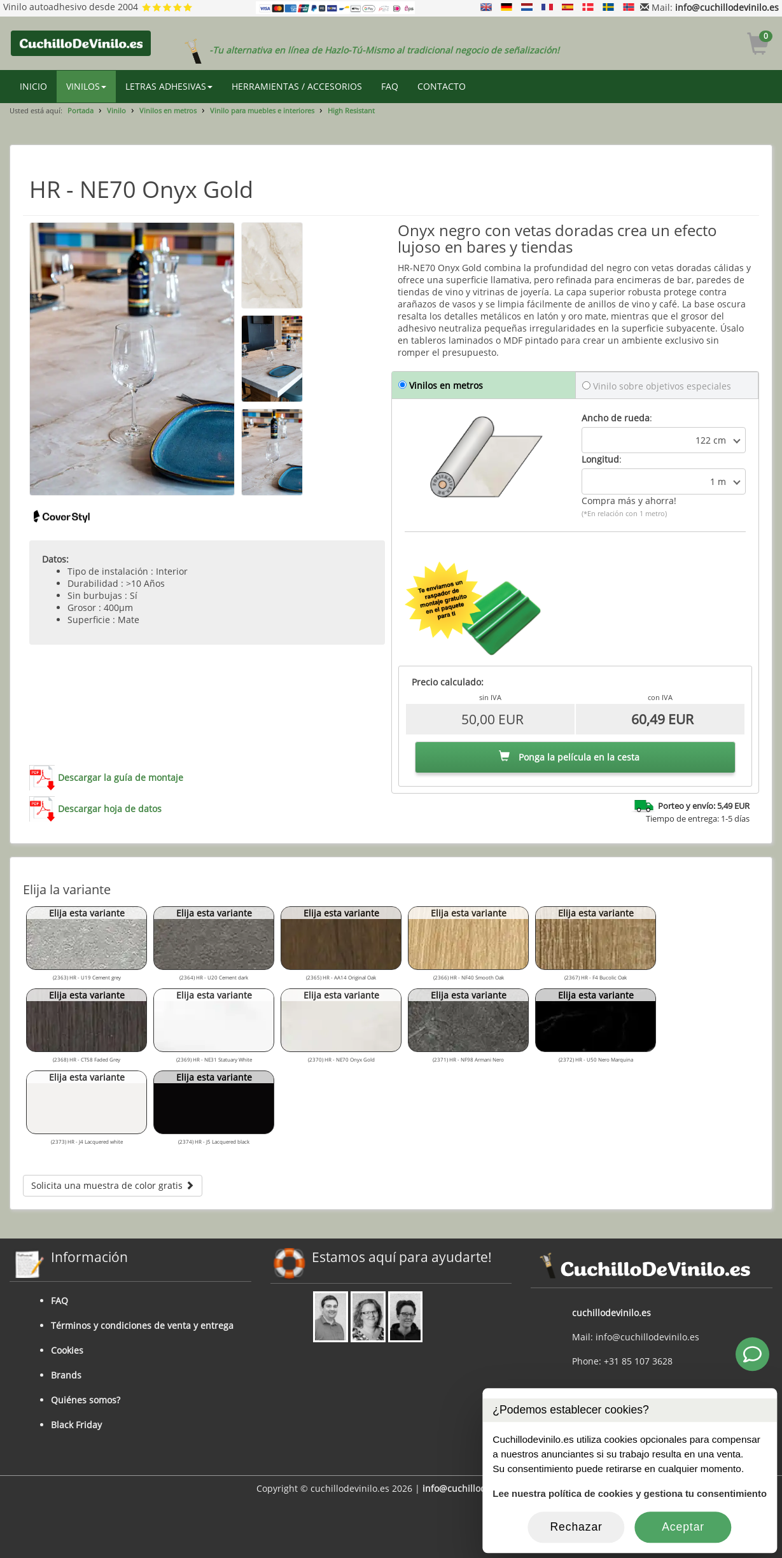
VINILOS (86, 86)
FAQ (389, 86)
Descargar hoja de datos (110, 809)
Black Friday (76, 1425)
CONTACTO (441, 86)
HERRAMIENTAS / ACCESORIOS (297, 86)
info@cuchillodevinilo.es (727, 7)
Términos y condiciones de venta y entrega (142, 1325)
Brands (66, 1375)
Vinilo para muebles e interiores (262, 110)
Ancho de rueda (616, 418)
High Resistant (351, 110)
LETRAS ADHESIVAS (169, 86)
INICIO (33, 86)
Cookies (67, 1350)
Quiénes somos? (85, 1400)
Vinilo (116, 110)
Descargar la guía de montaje (120, 777)
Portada (80, 110)
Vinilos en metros (168, 110)
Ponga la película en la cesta (569, 757)
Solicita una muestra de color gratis (112, 1185)
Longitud (600, 459)
